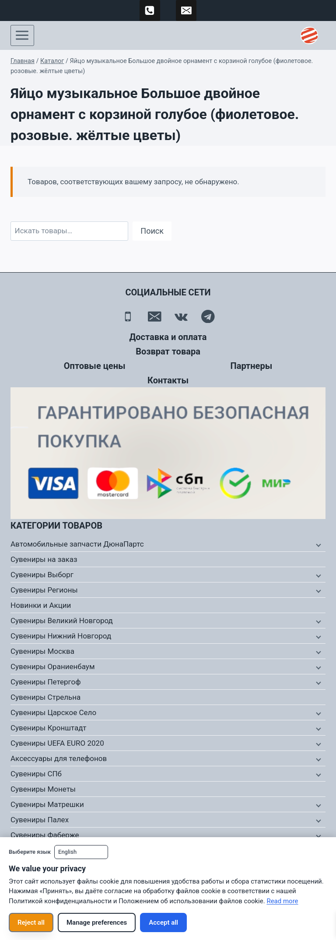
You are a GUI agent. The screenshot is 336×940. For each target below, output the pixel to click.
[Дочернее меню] (318, 544)
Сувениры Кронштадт (48, 727)
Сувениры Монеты (43, 789)
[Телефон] (128, 316)
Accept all (163, 922)
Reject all (31, 922)
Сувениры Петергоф (45, 681)
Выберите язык (30, 852)
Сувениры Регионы (44, 590)
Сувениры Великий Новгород (61, 620)
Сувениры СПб (36, 773)
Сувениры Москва (42, 651)
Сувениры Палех (39, 819)
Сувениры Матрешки (47, 804)
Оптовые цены (95, 366)
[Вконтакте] (181, 316)
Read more (282, 901)
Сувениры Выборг (42, 574)
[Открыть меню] (22, 35)
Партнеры (252, 366)
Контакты (168, 380)
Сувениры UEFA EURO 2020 (57, 743)
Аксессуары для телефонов (58, 758)
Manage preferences (96, 922)
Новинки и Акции (40, 605)
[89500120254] (150, 10)
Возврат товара (168, 351)
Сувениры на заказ (43, 559)
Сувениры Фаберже (44, 835)
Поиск (152, 230)
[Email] (154, 316)
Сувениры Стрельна (45, 697)
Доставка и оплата (167, 337)
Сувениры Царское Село (53, 712)
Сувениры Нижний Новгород (60, 635)
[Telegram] (208, 316)
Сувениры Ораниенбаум (52, 666)
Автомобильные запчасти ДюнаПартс (77, 544)
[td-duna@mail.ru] (186, 10)
